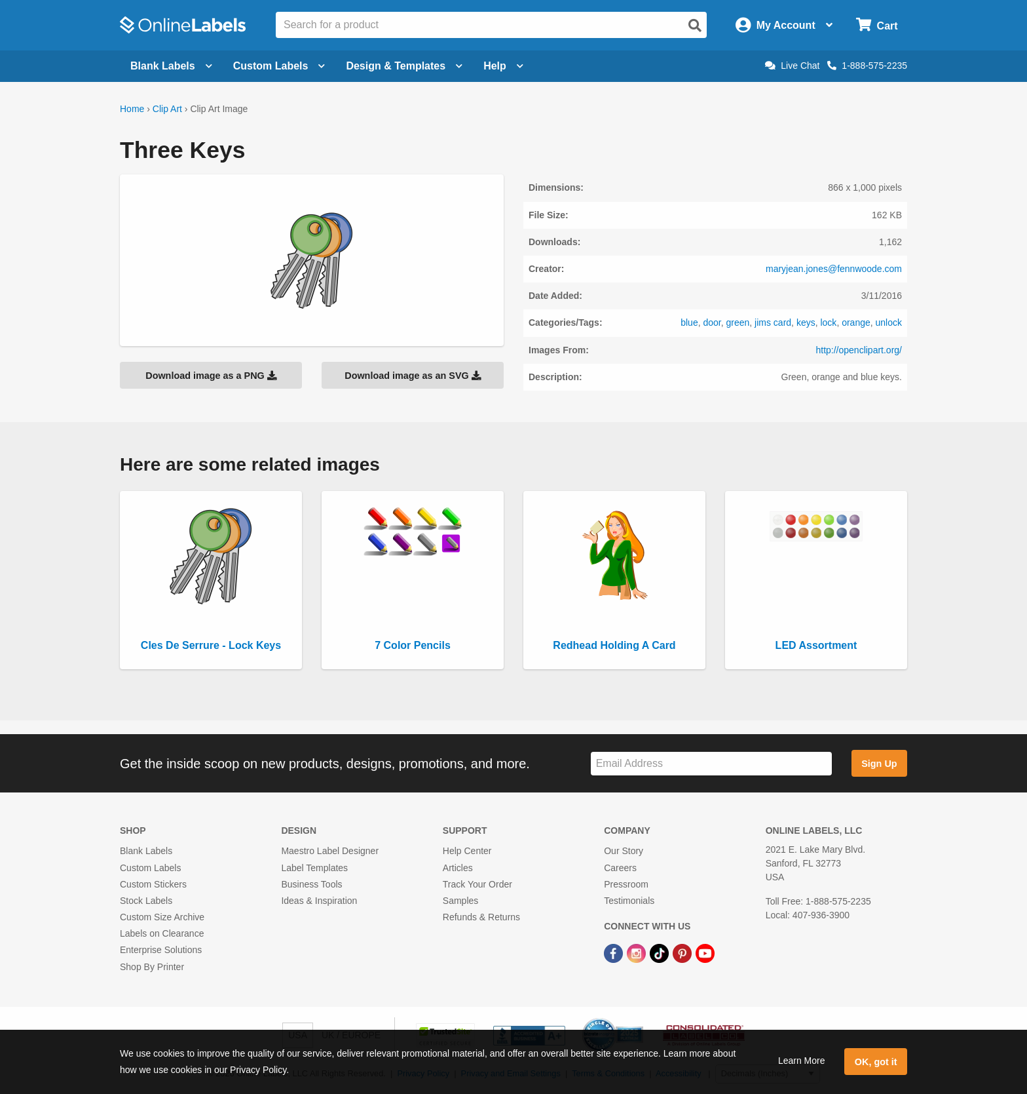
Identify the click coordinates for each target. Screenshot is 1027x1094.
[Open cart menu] (876, 25)
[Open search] (695, 25)
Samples (460, 900)
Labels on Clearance (162, 933)
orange (856, 322)
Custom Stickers (153, 884)
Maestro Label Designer (330, 851)
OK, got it (876, 1062)
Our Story (623, 851)
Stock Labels (146, 900)
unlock (889, 322)
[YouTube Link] (705, 952)
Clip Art (167, 109)
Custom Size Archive (162, 917)
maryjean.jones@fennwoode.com (834, 269)
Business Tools (311, 884)
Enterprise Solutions (161, 950)
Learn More (801, 1060)
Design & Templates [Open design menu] (404, 65)
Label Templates (314, 868)
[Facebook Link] (615, 952)
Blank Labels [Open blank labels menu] (171, 65)
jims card (773, 322)
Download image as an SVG (413, 375)
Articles (458, 868)
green (738, 322)
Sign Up (879, 763)
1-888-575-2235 (867, 65)
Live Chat (792, 65)
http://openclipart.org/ (858, 350)
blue (689, 322)
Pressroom (626, 884)
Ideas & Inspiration (319, 900)
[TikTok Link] (660, 952)
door (711, 322)
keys (805, 322)
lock (828, 322)
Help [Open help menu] (503, 65)
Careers (620, 868)
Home (132, 109)
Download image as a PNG (210, 375)
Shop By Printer (152, 967)
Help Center (467, 851)
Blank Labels (146, 851)
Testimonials (629, 900)
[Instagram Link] (637, 952)
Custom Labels (150, 868)
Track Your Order (477, 884)
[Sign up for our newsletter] (711, 764)
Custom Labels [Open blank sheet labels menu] (279, 65)
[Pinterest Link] (683, 952)
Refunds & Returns (481, 917)
